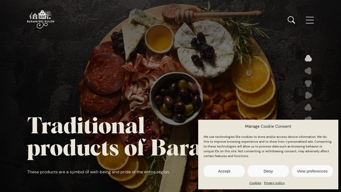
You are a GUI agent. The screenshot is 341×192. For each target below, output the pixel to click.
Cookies (255, 183)
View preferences (312, 171)
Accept (224, 171)
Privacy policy (274, 183)
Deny (268, 171)
